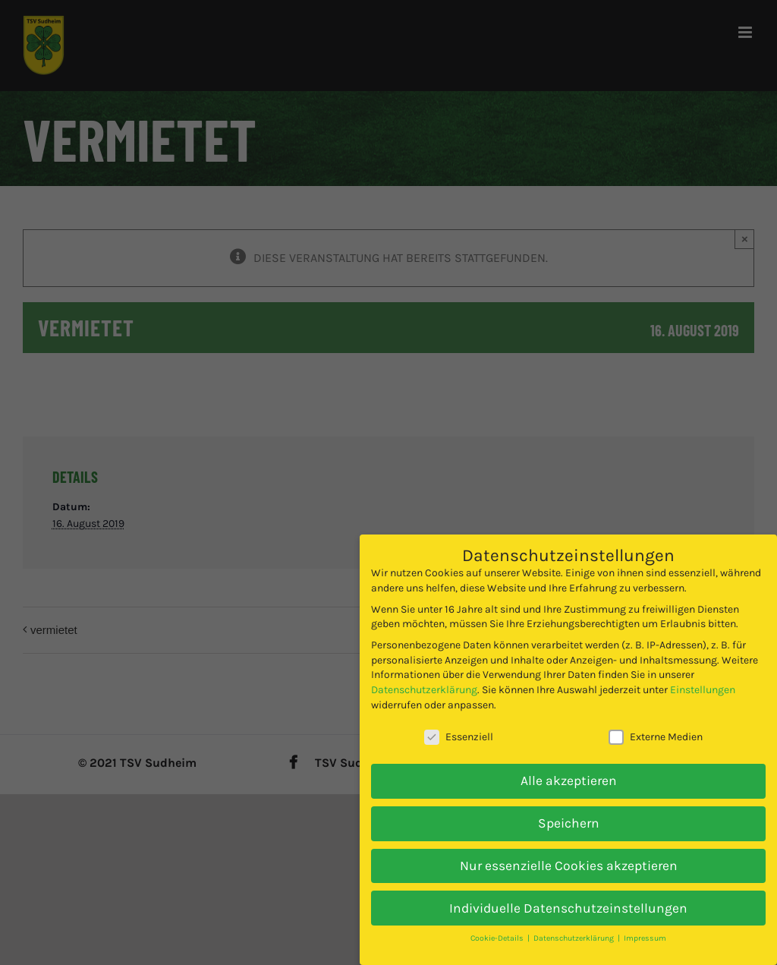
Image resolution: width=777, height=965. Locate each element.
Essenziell (458, 737)
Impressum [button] (645, 938)
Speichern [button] (568, 823)
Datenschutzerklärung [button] (574, 938)
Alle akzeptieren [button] (569, 780)
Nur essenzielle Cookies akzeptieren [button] (569, 865)
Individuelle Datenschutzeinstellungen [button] (568, 908)
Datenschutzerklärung (424, 689)
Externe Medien (656, 737)
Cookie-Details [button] (498, 938)
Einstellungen (702, 689)
